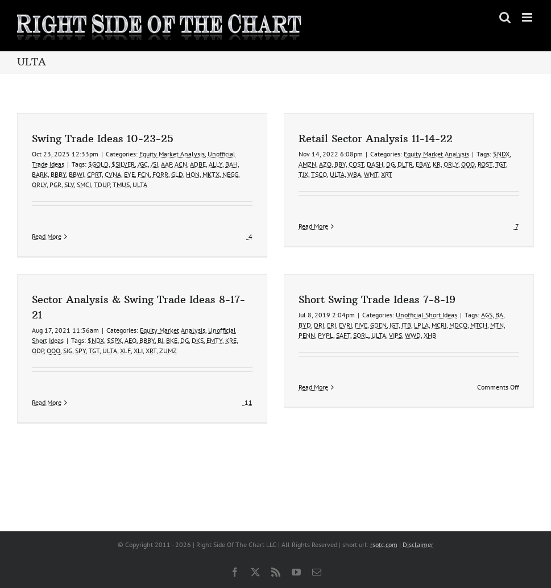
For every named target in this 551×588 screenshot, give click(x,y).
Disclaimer (418, 544)
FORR (160, 174)
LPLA (406, 328)
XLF (145, 342)
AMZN (303, 164)
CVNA (113, 174)
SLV (69, 184)
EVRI (330, 328)
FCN (144, 174)
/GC (143, 164)
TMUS (121, 184)
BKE (191, 332)
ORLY (39, 184)
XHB (415, 338)
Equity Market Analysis (172, 154)
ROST (480, 164)
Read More (46, 236)
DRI (304, 328)
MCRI (424, 328)
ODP (58, 342)
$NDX (496, 154)
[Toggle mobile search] (505, 17)
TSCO (314, 174)
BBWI (76, 174)
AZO (320, 164)
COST (351, 164)
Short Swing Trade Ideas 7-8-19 (362, 302)
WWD (398, 338)
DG (386, 164)
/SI (154, 164)
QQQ (463, 164)
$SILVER (123, 164)
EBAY (418, 164)
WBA (350, 174)
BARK (40, 174)
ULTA (139, 184)
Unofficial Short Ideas (411, 317)
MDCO (443, 328)
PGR (55, 184)
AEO (150, 332)
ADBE (198, 164)
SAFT (328, 338)
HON (193, 174)
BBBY (58, 174)
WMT (366, 174)
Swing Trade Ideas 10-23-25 (102, 138)
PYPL (310, 338)
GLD (177, 174)
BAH (231, 164)
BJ (180, 332)
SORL (346, 338)
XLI (158, 342)
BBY (335, 164)
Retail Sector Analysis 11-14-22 (371, 138)
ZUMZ (188, 342)
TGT (496, 164)
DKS (217, 332)
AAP (166, 164)
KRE (250, 332)
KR (432, 164)
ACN (181, 164)
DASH (370, 164)
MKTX (210, 174)
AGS (472, 317)
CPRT (94, 174)
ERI (316, 328)
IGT (379, 328)
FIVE (346, 328)
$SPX (134, 332)
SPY (100, 342)
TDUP (102, 184)
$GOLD (98, 164)
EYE (129, 174)
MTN (482, 328)
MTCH (464, 328)
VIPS (380, 338)
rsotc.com (383, 544)
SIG (87, 342)
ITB (391, 328)
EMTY (234, 332)
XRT (382, 174)
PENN (292, 338)
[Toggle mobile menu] (528, 17)
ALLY (215, 164)
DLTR (400, 164)
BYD (290, 328)
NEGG (230, 174)
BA (484, 317)
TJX (299, 174)
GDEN (363, 328)
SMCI (84, 184)
